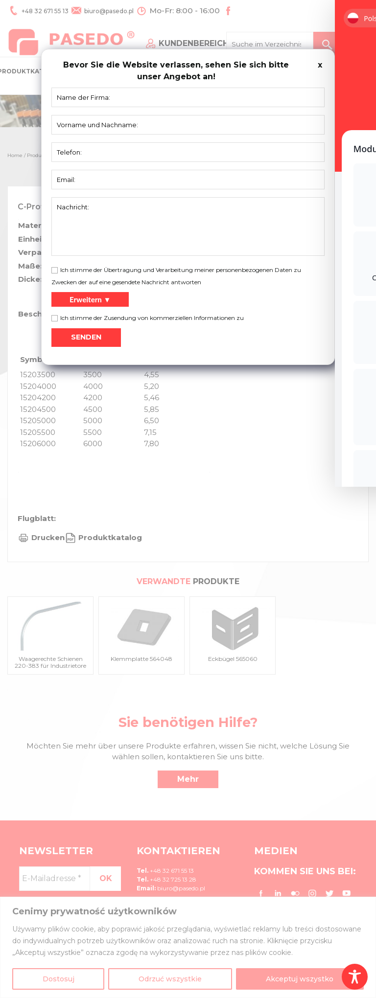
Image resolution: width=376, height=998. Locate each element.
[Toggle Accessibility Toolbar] (355, 977)
